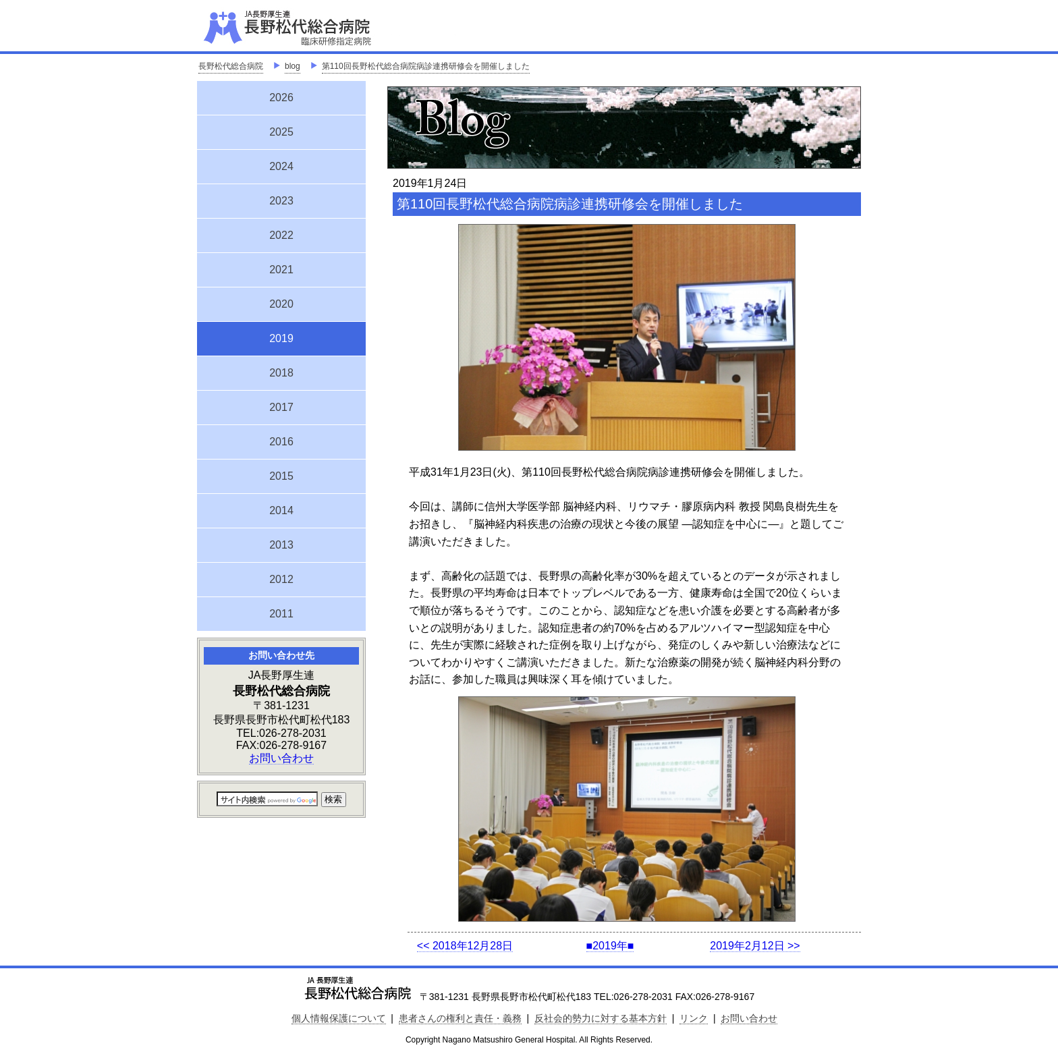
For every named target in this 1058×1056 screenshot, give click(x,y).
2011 (281, 613)
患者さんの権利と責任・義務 (460, 1018)
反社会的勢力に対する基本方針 (600, 1018)
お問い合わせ (281, 758)
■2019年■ (610, 945)
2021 (281, 269)
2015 (281, 476)
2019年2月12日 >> (755, 945)
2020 (281, 304)
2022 (281, 235)
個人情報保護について (338, 1018)
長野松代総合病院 (230, 66)
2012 (281, 579)
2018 (281, 373)
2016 (281, 441)
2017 (281, 407)
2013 (281, 545)
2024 (281, 166)
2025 (281, 132)
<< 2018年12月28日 (465, 945)
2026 (281, 97)
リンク (693, 1018)
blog (292, 66)
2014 (281, 510)
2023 (281, 200)
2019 (281, 337)
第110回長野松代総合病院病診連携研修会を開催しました (426, 66)
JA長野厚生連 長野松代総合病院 (328, 27)
